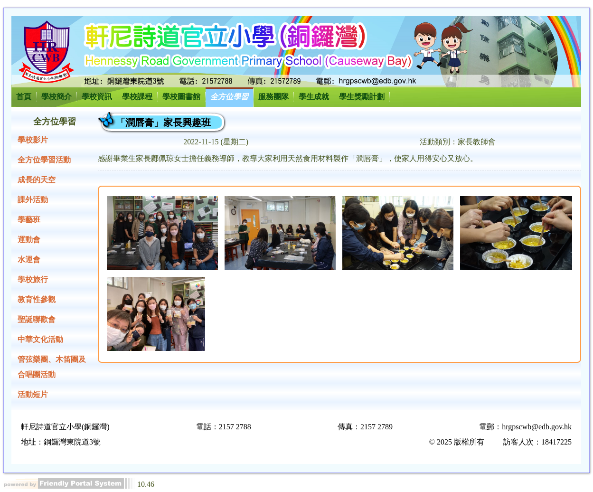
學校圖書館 (181, 97)
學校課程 (137, 97)
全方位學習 (229, 97)
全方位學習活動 (44, 160)
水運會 (29, 259)
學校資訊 (97, 97)
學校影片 (33, 140)
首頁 (23, 97)
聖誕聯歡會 (37, 319)
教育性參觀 (37, 299)
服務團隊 (273, 97)
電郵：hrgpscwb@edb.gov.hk (525, 427)
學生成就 (314, 97)
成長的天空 (37, 180)
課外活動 (33, 200)
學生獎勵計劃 (362, 97)
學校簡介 (56, 97)
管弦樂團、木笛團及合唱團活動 (52, 366)
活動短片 (33, 394)
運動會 (29, 240)
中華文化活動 (40, 339)
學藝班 (29, 220)
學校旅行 (33, 279)
